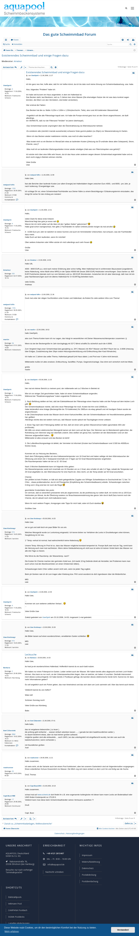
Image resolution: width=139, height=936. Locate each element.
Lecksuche (30, 654)
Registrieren (30, 44)
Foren (16, 40)
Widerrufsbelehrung (89, 863)
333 (12, 274)
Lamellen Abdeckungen (18, 923)
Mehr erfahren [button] (12, 931)
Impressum (86, 856)
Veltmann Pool (14, 904)
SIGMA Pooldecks (16, 917)
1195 (13, 188)
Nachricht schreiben (53, 873)
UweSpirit (7, 85)
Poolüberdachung (89, 882)
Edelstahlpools (14, 898)
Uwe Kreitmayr (8, 529)
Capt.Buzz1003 (8, 796)
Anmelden (18, 44)
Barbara (6, 668)
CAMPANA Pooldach (17, 910)
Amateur (16, 61)
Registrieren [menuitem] (133, 40)
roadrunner (7, 768)
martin (5, 340)
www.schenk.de (43, 795)
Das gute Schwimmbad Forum (69, 34)
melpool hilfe (8, 185)
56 (12, 343)
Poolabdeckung (88, 876)
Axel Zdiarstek (8, 731)
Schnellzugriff (6, 40)
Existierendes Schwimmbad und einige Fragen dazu (33, 55)
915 (12, 532)
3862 (13, 734)
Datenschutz (86, 869)
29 (12, 771)
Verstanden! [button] (123, 930)
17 (12, 800)
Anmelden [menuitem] (128, 40)
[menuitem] (122, 40)
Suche (7, 44)
